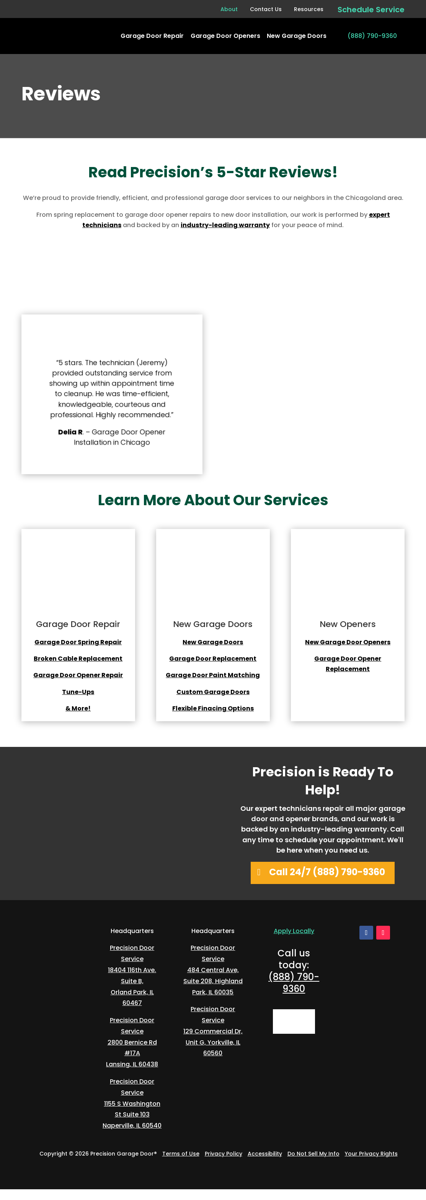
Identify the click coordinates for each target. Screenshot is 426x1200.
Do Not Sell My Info (313, 1153)
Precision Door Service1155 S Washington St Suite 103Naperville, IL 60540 (132, 1103)
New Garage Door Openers (347, 642)
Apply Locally (294, 931)
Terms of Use (180, 1153)
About (229, 9)
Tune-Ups (78, 692)
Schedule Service (371, 9)
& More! (78, 708)
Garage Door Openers (225, 35)
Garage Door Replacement (212, 658)
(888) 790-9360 (372, 35)
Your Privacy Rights (371, 1153)
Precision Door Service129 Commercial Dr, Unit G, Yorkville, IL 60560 (213, 1031)
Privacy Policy (223, 1153)
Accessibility (265, 1153)
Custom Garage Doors (213, 692)
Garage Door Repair (152, 35)
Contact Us (266, 9)
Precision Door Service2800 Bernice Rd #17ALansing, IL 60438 (132, 1042)
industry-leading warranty (225, 225)
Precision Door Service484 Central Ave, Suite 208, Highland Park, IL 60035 (213, 969)
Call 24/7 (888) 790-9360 (327, 872)
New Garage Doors (296, 35)
